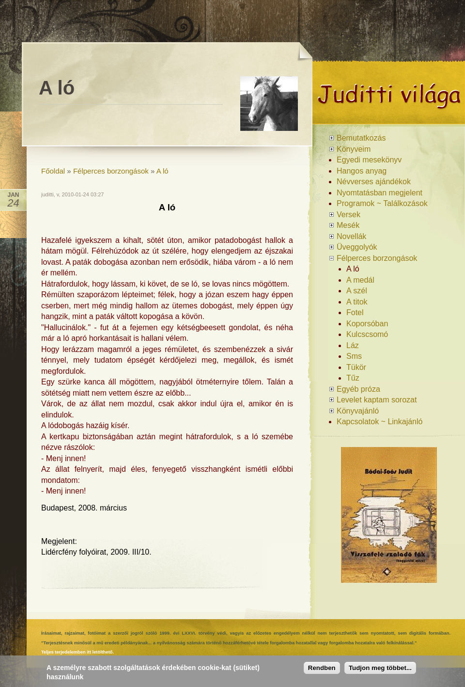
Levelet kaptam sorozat (377, 400)
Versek (348, 214)
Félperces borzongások (111, 171)
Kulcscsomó (367, 334)
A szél (356, 291)
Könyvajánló (358, 411)
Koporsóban (367, 324)
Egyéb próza (358, 389)
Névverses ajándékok (374, 181)
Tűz (352, 378)
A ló (162, 171)
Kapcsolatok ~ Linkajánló (379, 421)
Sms (354, 356)
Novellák (351, 236)
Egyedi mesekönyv (369, 160)
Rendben (322, 667)
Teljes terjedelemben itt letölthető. (77, 652)
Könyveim (354, 149)
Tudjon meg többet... (380, 667)
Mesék (348, 225)
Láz (352, 345)
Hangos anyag (362, 171)
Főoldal (53, 171)
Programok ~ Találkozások (382, 203)
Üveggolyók (357, 247)
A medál (360, 280)
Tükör (356, 367)
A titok (357, 302)
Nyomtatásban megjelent (379, 193)
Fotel (355, 312)
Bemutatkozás (361, 138)
